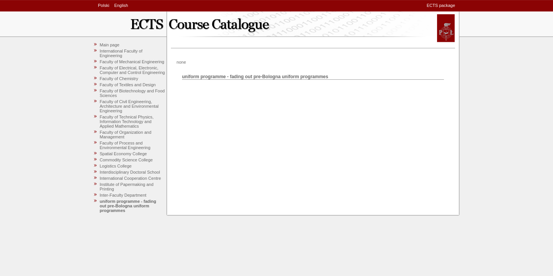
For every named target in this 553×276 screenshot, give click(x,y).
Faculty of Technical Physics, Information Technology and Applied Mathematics (127, 121)
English (121, 5)
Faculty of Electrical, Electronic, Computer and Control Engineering (132, 70)
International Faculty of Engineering (121, 53)
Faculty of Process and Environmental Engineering (125, 145)
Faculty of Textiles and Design (128, 84)
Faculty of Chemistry (119, 78)
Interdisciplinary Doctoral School (130, 172)
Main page (109, 45)
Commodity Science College (126, 160)
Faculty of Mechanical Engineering (132, 61)
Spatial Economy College (123, 153)
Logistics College (116, 166)
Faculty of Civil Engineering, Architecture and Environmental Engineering (129, 106)
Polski (103, 5)
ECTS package (441, 5)
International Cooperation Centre (130, 178)
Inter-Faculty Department (123, 195)
